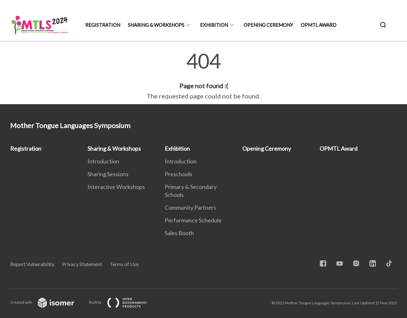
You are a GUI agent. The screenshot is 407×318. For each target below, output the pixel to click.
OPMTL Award (318, 25)
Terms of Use (124, 264)
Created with (47, 302)
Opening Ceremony (268, 25)
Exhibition (214, 25)
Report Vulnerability (32, 264)
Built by (123, 302)
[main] (203, 76)
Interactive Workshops (116, 186)
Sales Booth (179, 232)
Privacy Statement (82, 264)
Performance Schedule (193, 220)
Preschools (178, 173)
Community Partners (190, 207)
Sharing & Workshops (156, 25)
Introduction (103, 161)
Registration (102, 25)
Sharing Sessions (107, 173)
